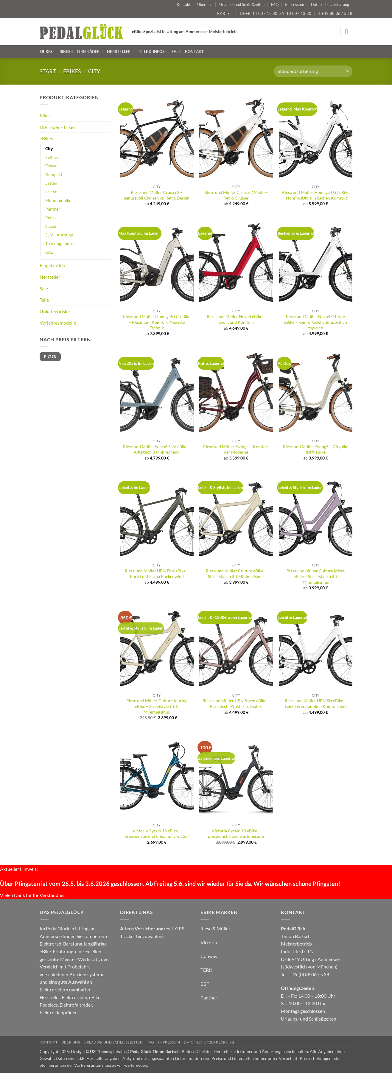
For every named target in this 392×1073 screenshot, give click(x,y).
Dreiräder (90, 51)
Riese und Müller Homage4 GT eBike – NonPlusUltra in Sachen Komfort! (315, 195)
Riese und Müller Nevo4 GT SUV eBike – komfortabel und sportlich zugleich (315, 322)
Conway (208, 956)
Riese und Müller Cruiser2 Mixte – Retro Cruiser (236, 195)
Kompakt (53, 174)
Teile (44, 300)
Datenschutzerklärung (330, 4)
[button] (348, 31)
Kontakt (184, 4)
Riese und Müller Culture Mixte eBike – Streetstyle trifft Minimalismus (316, 576)
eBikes (47, 51)
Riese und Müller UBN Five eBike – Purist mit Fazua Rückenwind (157, 573)
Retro (50, 217)
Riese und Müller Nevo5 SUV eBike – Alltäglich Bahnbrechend (157, 449)
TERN (206, 970)
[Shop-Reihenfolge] (313, 71)
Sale (176, 51)
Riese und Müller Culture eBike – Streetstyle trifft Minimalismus (236, 573)
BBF (204, 984)
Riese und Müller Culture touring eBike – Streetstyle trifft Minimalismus (156, 706)
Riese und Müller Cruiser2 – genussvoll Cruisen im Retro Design (156, 195)
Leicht (51, 191)
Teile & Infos (152, 51)
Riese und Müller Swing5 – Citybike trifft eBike (315, 449)
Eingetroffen (52, 265)
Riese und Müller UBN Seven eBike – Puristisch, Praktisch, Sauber (236, 703)
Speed (50, 226)
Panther (52, 208)
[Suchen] (350, 51)
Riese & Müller (215, 928)
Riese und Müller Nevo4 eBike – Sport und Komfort (236, 319)
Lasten (51, 183)
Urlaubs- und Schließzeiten (242, 4)
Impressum (294, 4)
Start (48, 71)
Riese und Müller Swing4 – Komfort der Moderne (236, 449)
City (49, 148)
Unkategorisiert (56, 311)
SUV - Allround (59, 234)
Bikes (66, 51)
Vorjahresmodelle (58, 323)
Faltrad (52, 157)
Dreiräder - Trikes (57, 127)
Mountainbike (58, 200)
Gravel (51, 165)
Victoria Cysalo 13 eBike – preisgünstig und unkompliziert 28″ (157, 833)
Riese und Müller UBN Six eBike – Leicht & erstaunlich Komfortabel (315, 703)
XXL (49, 252)
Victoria (208, 942)
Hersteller (120, 51)
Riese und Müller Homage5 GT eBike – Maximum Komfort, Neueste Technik (156, 322)
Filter (50, 356)
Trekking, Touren (60, 243)
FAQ (275, 4)
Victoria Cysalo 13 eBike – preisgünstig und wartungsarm (236, 833)
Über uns (204, 4)
